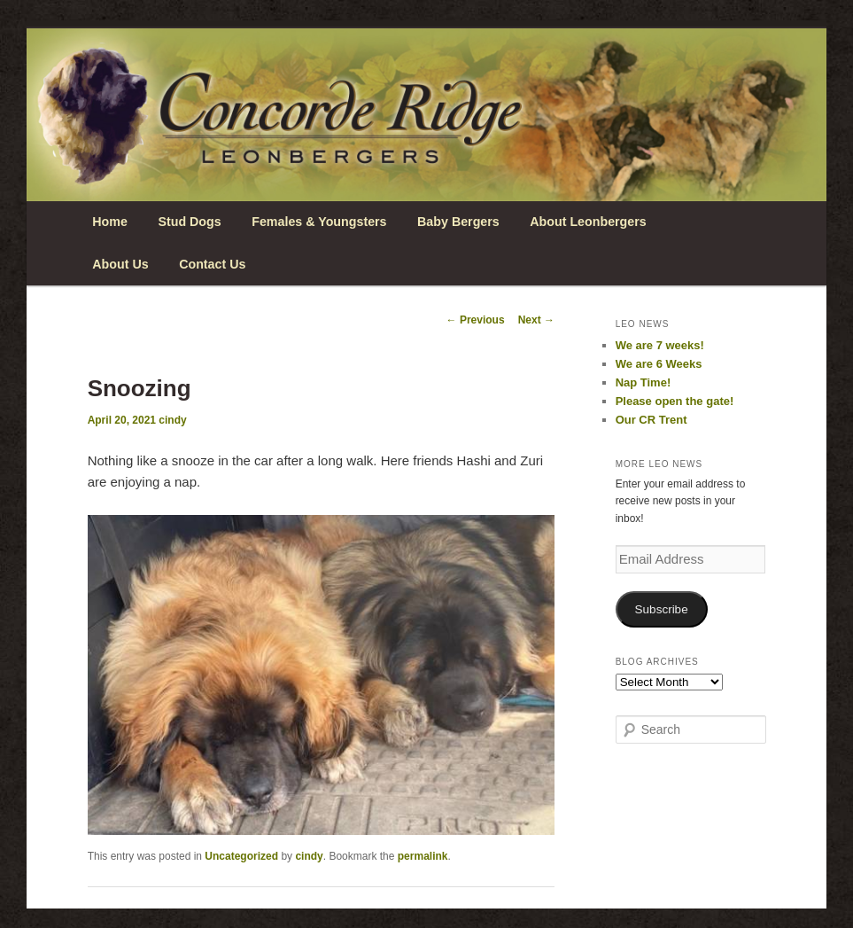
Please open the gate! (675, 401)
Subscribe (661, 609)
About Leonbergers (588, 221)
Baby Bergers (458, 221)
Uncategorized (241, 856)
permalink (423, 856)
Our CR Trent (651, 419)
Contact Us (212, 264)
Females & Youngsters (319, 221)
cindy (172, 420)
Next (536, 320)
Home (110, 221)
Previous (475, 320)
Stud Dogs (189, 221)
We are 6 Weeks (659, 363)
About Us (120, 264)
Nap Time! (643, 382)
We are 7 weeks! (660, 345)
